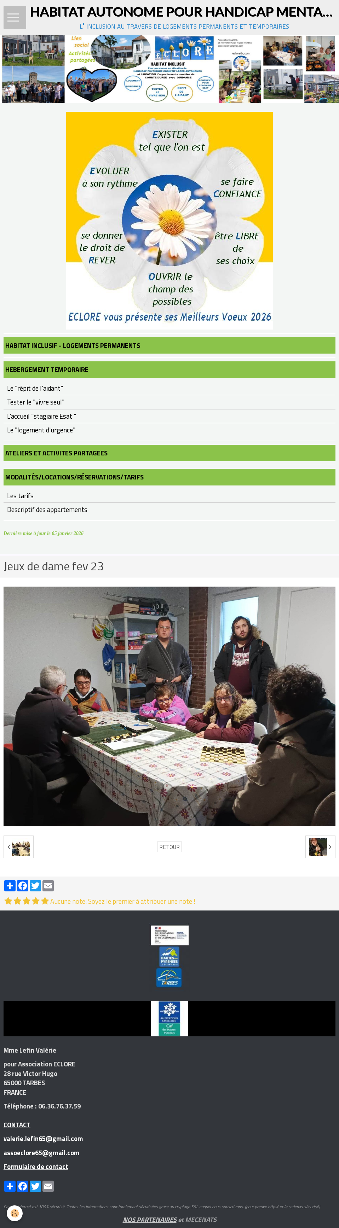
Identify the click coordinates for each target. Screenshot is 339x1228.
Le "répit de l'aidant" (35, 388)
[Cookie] (15, 1213)
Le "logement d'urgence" (41, 430)
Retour (169, 847)
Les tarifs (20, 496)
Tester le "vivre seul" (35, 402)
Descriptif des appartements (47, 509)
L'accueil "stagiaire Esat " (41, 416)
